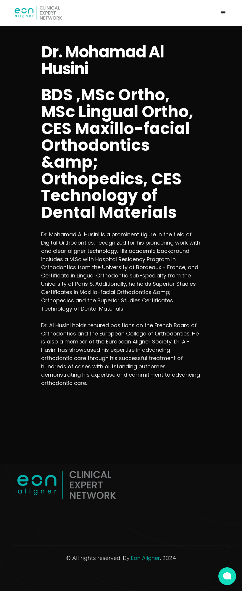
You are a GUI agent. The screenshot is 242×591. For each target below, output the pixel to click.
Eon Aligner (145, 558)
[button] (223, 12)
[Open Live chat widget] (227, 576)
